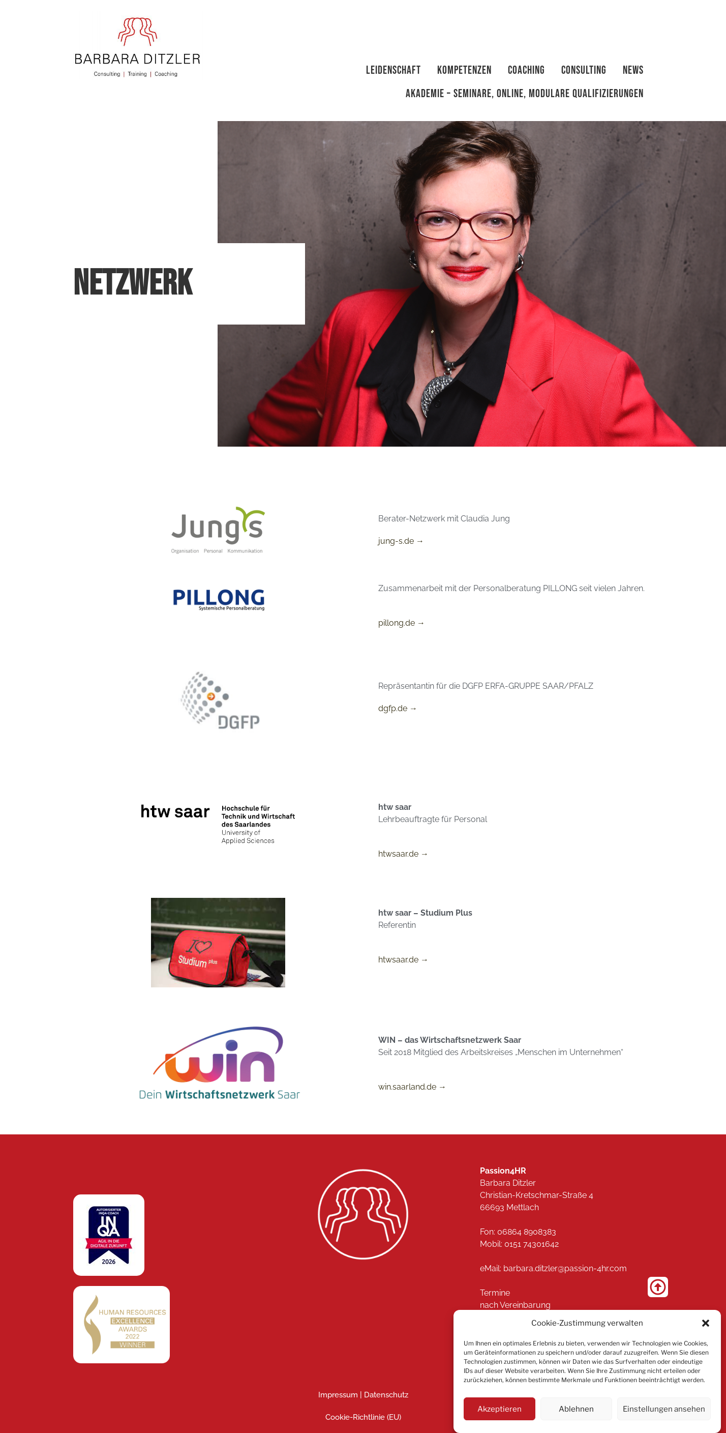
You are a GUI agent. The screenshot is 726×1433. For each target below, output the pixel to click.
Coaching (526, 70)
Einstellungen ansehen (666, 1409)
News (633, 70)
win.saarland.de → (412, 1087)
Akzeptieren (500, 1409)
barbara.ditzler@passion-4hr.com (565, 1268)
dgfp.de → (397, 708)
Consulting (584, 70)
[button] (706, 1323)
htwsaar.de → (403, 854)
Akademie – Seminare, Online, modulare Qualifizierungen (525, 94)
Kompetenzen (464, 70)
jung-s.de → (401, 541)
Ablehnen (580, 1409)
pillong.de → (401, 623)
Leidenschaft (393, 70)
